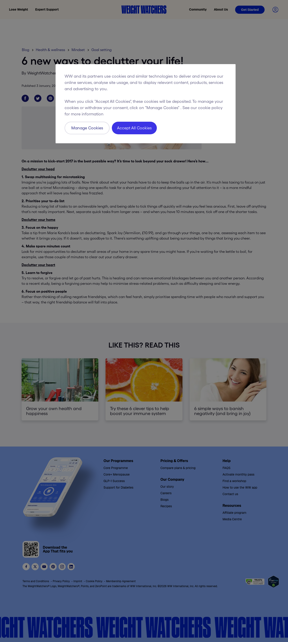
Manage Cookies (87, 128)
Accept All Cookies (134, 128)
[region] (146, 103)
